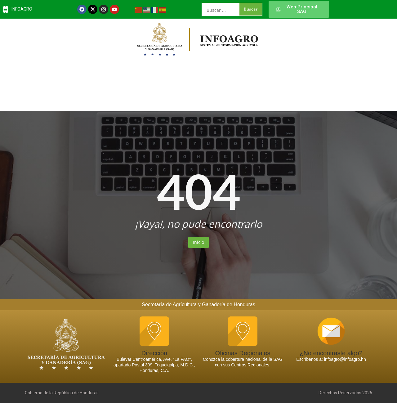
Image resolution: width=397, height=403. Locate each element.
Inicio (198, 242)
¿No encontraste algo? (331, 353)
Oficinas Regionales (242, 353)
